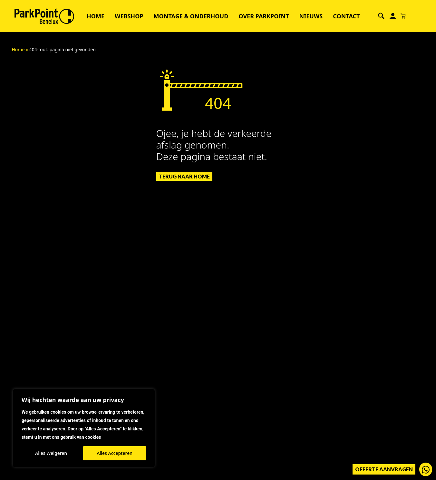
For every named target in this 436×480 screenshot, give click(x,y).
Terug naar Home (184, 176)
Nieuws (311, 16)
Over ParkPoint (263, 16)
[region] (84, 428)
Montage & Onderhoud (191, 16)
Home (95, 16)
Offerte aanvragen (384, 469)
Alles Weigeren (51, 453)
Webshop (129, 16)
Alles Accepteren (114, 453)
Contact (346, 16)
